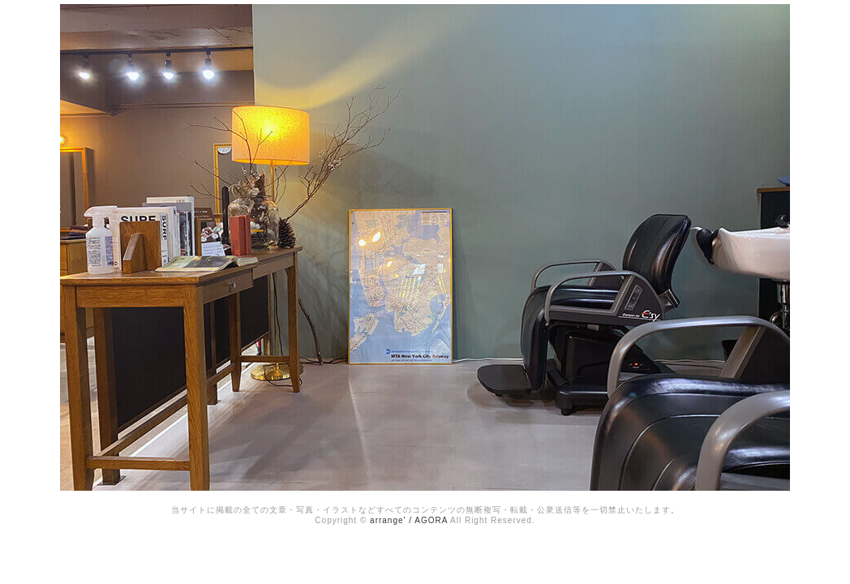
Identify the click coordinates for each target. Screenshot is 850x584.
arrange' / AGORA (409, 520)
